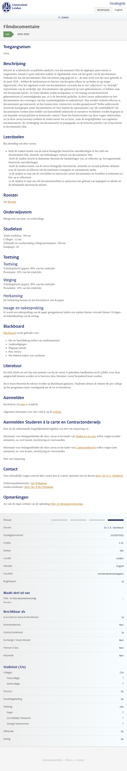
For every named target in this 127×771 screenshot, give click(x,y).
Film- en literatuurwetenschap (66, 503)
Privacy (69, 760)
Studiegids (117, 3)
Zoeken (65, 17)
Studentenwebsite (52, 760)
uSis (22, 404)
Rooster (12, 201)
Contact (80, 760)
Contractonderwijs (86, 447)
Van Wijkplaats (38, 483)
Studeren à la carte (86, 436)
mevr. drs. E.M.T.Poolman (38, 486)
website (57, 411)
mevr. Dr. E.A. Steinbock (109, 475)
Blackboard (9, 332)
